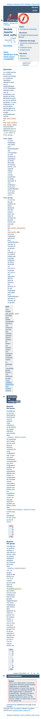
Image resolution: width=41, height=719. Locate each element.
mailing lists (17, 700)
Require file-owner (11, 407)
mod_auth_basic (9, 118)
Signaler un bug (25, 50)
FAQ (22, 4)
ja (11, 42)
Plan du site (35, 4)
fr (8, 42)
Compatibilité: (9, 59)
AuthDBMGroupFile (14, 589)
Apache (5, 23)
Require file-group (11, 542)
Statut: (6, 52)
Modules (9, 4)
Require (12, 131)
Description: (8, 46)
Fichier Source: (9, 57)
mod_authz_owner (10, 125)
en (14, 40)
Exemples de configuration (28, 29)
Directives (16, 4)
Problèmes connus (26, 47)
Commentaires (24, 58)
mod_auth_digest (10, 122)
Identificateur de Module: (13, 54)
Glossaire (28, 4)
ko (15, 42)
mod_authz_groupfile (16, 228)
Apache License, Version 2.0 (21, 710)
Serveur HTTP (14, 23)
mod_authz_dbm (14, 232)
